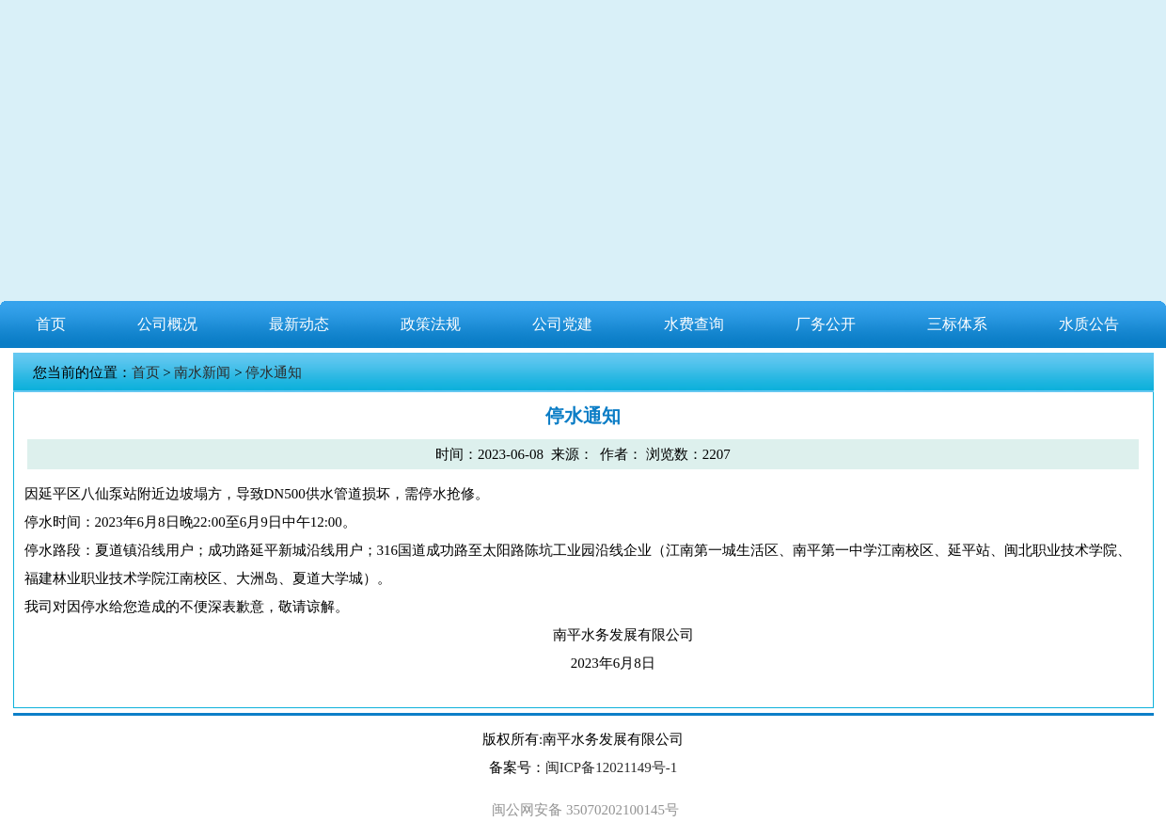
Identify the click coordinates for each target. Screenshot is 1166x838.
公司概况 (167, 324)
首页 (51, 324)
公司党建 (562, 324)
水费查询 (694, 324)
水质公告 (1089, 324)
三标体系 (957, 324)
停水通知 (273, 372)
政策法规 (431, 324)
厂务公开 (826, 324)
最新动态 (299, 324)
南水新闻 (202, 372)
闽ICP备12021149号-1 (611, 767)
